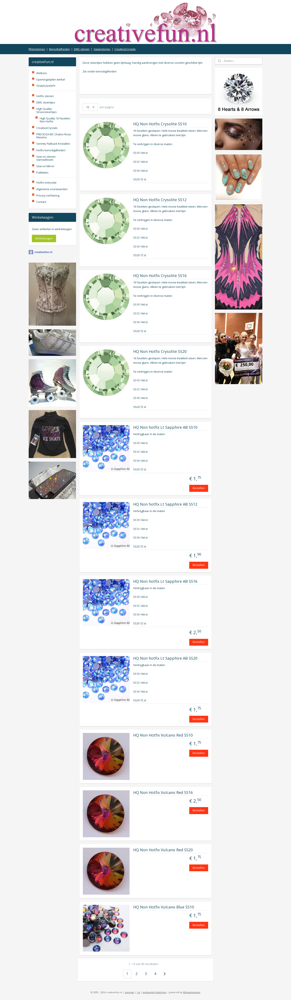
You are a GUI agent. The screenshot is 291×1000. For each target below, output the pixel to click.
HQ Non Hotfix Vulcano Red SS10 (163, 735)
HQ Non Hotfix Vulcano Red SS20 (163, 850)
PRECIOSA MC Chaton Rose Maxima (53, 135)
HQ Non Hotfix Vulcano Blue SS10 (163, 907)
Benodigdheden (59, 49)
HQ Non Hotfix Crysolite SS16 (159, 275)
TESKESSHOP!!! (45, 86)
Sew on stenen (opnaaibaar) (46, 158)
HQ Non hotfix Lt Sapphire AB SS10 (165, 427)
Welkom (41, 73)
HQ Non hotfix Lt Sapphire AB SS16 (165, 581)
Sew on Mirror (45, 166)
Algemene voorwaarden (52, 189)
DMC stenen (82, 49)
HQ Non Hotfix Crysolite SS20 (159, 351)
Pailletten (42, 172)
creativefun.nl (40, 252)
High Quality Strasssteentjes (46, 110)
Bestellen (199, 488)
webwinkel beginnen (155, 992)
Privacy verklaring (47, 195)
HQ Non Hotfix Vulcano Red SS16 (163, 792)
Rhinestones (37, 49)
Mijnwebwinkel (191, 992)
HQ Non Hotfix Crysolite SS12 (159, 200)
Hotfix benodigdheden (50, 150)
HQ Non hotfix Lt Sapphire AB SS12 (165, 504)
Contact (41, 202)
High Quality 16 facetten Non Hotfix (55, 119)
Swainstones (102, 49)
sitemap (129, 992)
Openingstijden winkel (50, 79)
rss (138, 992)
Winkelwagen (44, 238)
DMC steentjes (45, 102)
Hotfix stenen (45, 96)
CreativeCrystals (125, 49)
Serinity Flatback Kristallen (53, 144)
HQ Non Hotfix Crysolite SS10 (159, 124)
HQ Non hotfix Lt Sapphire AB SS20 (165, 658)
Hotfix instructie (46, 182)
